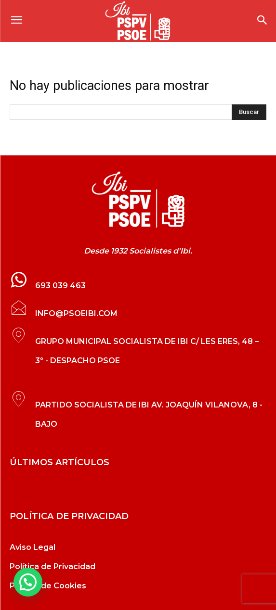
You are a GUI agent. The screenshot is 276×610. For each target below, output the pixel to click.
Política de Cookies (48, 585)
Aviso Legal (32, 547)
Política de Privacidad (52, 566)
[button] (27, 582)
